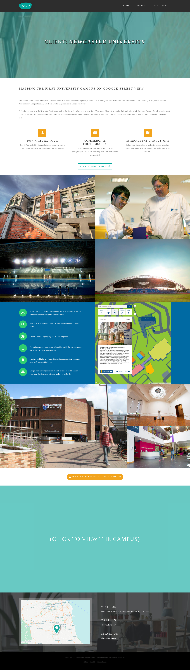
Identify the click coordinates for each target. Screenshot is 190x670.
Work (93, 661)
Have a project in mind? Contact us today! (95, 476)
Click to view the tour (95, 166)
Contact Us (102, 661)
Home (86, 661)
